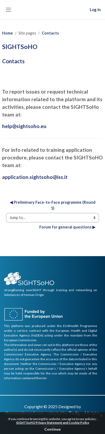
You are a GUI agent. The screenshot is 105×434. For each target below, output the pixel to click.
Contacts (50, 33)
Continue (52, 429)
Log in (95, 9)
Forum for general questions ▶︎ (67, 227)
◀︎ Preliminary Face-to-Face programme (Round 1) (53, 205)
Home (7, 33)
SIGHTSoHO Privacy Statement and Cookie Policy (52, 423)
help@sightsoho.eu (24, 126)
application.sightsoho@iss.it (35, 177)
